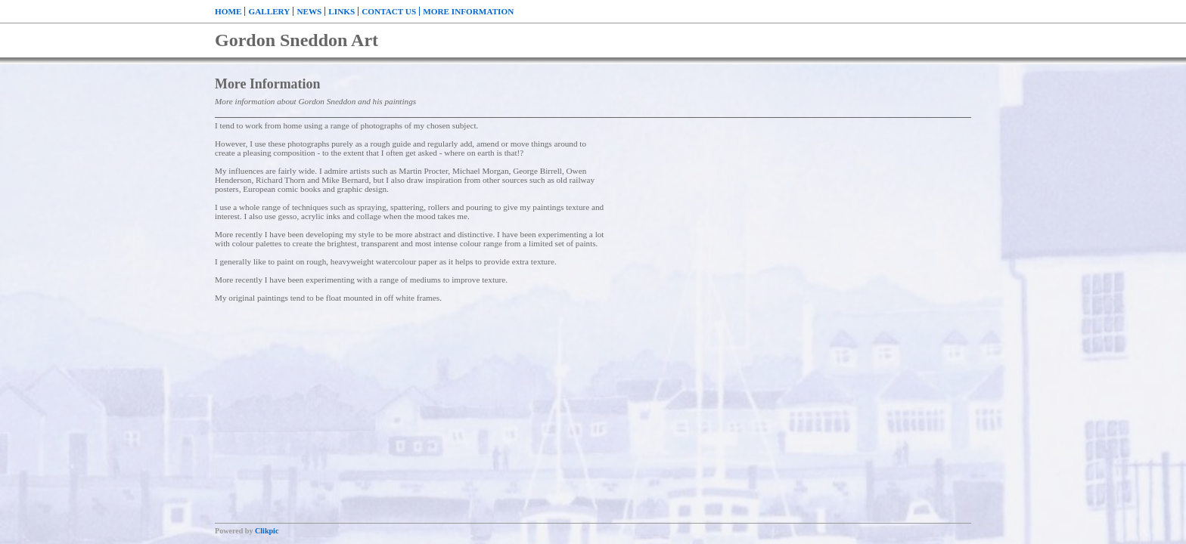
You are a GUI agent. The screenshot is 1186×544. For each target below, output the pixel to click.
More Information (468, 11)
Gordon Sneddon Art (296, 40)
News (308, 11)
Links (341, 11)
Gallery (269, 11)
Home (228, 11)
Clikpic (266, 531)
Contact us (389, 11)
